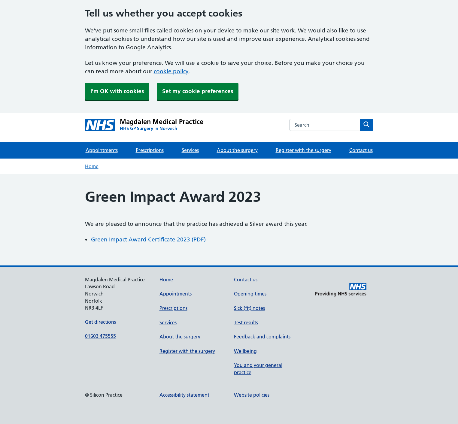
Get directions (100, 322)
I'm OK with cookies (117, 91)
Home (92, 166)
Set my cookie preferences (197, 91)
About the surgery (237, 150)
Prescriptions (150, 150)
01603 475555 (100, 336)
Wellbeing (245, 351)
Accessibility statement (184, 395)
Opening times (250, 294)
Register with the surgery (303, 150)
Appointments (102, 150)
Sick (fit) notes (249, 308)
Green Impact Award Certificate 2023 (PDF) (148, 239)
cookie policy (171, 71)
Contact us (361, 150)
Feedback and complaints (262, 337)
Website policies (251, 395)
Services (190, 150)
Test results (246, 323)
